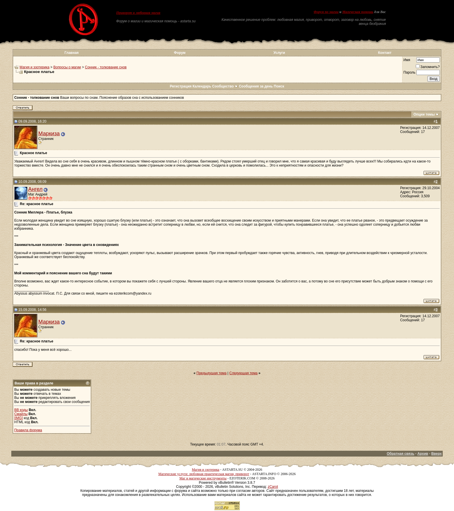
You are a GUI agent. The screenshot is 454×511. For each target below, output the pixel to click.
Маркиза (49, 133)
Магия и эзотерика (35, 67)
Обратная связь (400, 454)
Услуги (279, 53)
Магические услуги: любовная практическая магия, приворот (203, 474)
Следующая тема (243, 373)
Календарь (202, 86)
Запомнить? (428, 67)
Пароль (409, 72)
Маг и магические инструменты (202, 478)
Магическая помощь (357, 12)
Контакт (384, 53)
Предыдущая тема (212, 373)
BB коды (21, 410)
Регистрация (180, 86)
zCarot (273, 487)
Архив (422, 454)
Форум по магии (326, 12)
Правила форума (28, 430)
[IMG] (18, 418)
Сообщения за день (256, 86)
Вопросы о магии (67, 67)
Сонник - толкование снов (106, 67)
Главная (72, 53)
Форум (179, 53)
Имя (406, 60)
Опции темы (424, 114)
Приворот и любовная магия (138, 13)
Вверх (436, 454)
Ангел (35, 189)
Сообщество (225, 86)
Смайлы (21, 414)
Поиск (279, 86)
